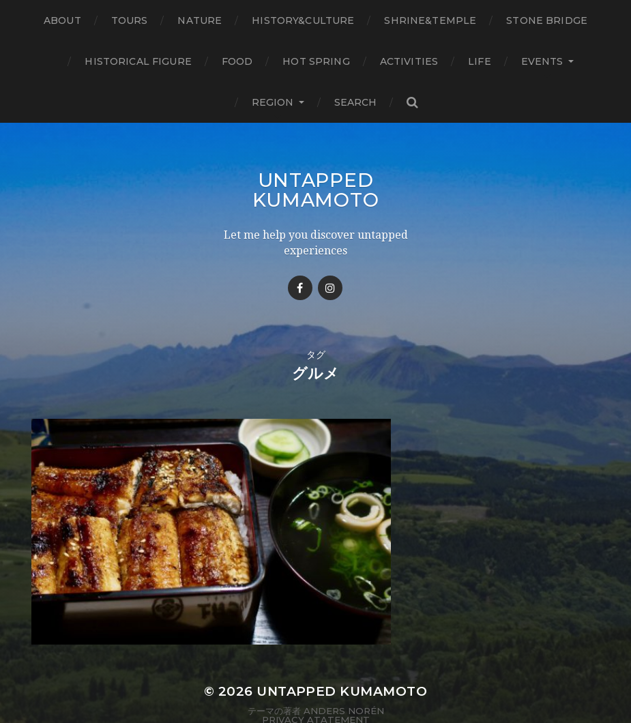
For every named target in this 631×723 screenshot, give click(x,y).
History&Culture (303, 20)
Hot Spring (315, 61)
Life (479, 61)
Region (273, 102)
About (62, 20)
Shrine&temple (430, 20)
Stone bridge (546, 20)
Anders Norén (344, 668)
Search (355, 102)
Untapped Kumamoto (316, 189)
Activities (409, 61)
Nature (199, 20)
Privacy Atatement (316, 677)
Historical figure (138, 61)
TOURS (129, 20)
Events (542, 61)
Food (237, 61)
